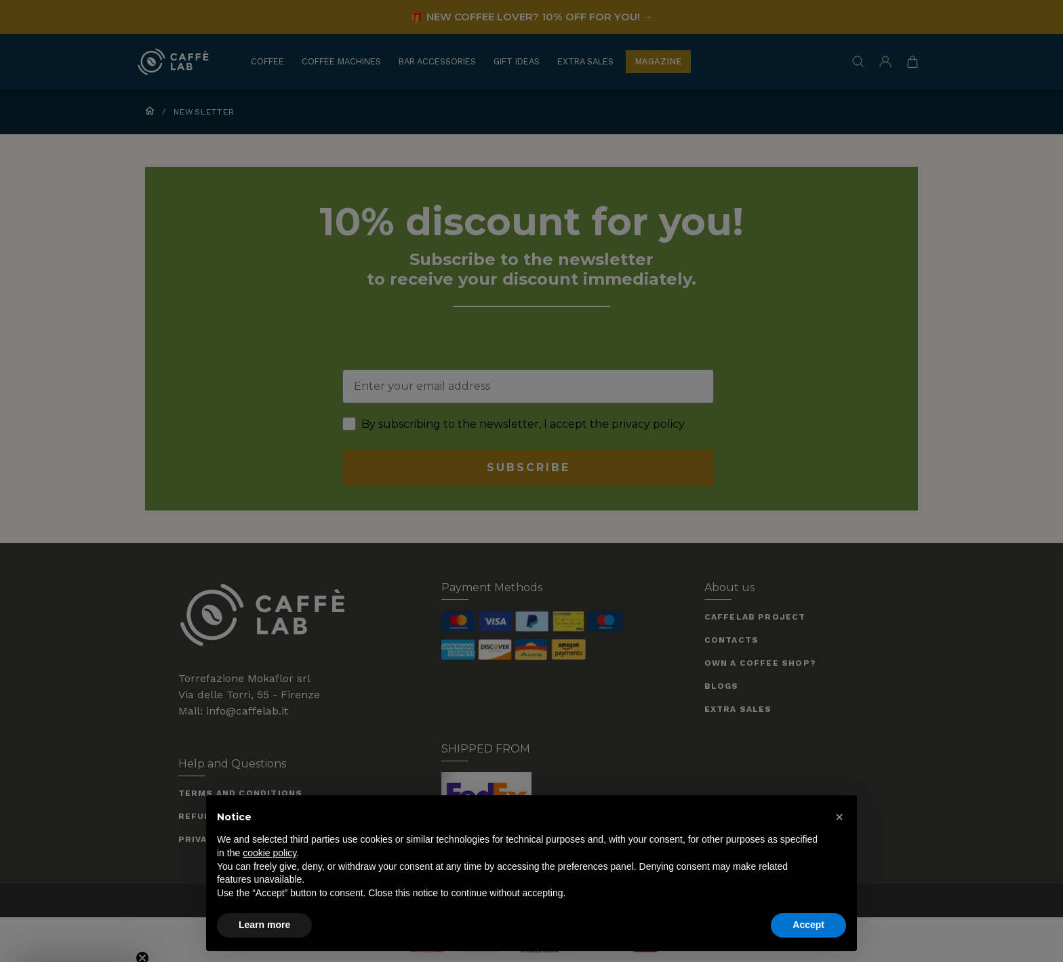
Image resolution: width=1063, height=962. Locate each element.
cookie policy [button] (269, 852)
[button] (839, 817)
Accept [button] (808, 924)
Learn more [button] (264, 924)
